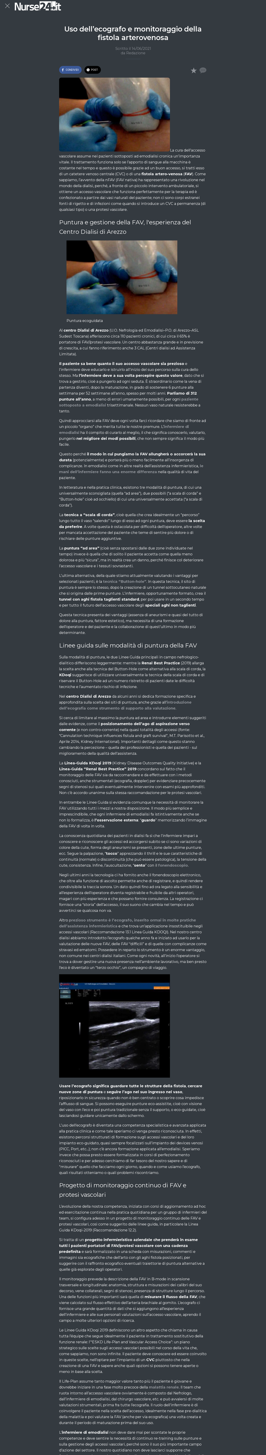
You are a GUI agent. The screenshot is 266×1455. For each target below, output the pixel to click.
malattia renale (164, 1387)
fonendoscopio (173, 865)
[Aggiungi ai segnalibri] (193, 70)
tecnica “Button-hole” (124, 581)
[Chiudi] (7, 6)
